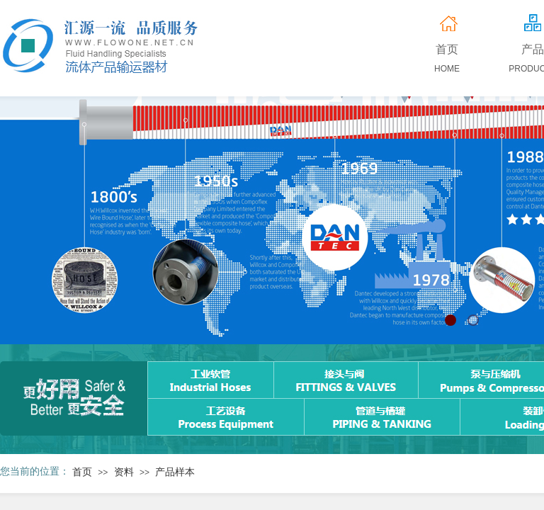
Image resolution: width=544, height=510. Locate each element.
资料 (124, 472)
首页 (82, 472)
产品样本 (175, 472)
